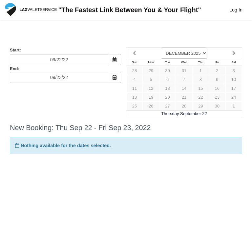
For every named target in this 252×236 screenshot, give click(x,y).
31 (184, 70)
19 (151, 97)
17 (233, 88)
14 (184, 88)
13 (167, 88)
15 (200, 88)
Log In (235, 9)
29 (151, 70)
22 (200, 97)
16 (217, 88)
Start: (15, 50)
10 (233, 79)
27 (167, 106)
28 (134, 70)
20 (167, 97)
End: (14, 68)
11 (134, 88)
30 (167, 70)
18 (134, 97)
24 (233, 97)
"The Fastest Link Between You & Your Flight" (103, 10)
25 (134, 106)
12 (151, 88)
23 (217, 97)
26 (151, 106)
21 (184, 97)
